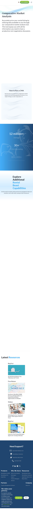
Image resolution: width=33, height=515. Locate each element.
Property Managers (15, 478)
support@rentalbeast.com (17, 450)
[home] (20, 2)
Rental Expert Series (26, 473)
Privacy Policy (6, 504)
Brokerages (13, 475)
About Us (28, 485)
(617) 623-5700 (18, 460)
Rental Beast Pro (4, 475)
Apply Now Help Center (18, 457)
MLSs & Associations (15, 473)
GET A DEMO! (24, 2)
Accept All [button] (18, 497)
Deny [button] (26, 497)
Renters (13, 480)
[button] (31, 2)
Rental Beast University (18, 454)
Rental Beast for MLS (5, 473)
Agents (12, 477)
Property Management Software (8, 485)
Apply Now (3, 477)
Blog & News (24, 478)
